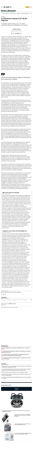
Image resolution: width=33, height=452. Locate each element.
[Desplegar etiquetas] (31, 299)
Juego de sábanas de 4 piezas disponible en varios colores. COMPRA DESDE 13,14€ (22, 424)
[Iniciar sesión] (31, 7)
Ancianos (20, 299)
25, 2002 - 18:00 (18, 30)
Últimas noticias (4, 345)
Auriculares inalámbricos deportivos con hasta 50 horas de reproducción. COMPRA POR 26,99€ (16, 411)
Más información (3, 304)
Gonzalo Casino (16, 29)
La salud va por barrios (5, 13)
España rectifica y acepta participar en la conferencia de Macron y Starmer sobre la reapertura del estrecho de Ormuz (15, 355)
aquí (17, 307)
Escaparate (16, 389)
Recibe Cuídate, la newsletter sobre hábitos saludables (12, 292)
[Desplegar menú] (2, 7)
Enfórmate (18, 13)
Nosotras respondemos (25, 13)
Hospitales (24, 299)
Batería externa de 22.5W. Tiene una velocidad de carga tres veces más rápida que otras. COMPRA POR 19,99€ (22, 415)
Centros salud (3, 299)
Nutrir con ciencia (13, 13)
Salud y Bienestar (9, 11)
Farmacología (9, 299)
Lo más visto (3, 363)
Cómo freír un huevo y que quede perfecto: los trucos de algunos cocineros (15, 372)
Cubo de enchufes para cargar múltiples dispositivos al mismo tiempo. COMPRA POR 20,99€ (23, 434)
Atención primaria (15, 299)
